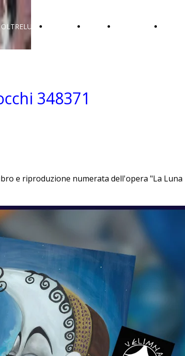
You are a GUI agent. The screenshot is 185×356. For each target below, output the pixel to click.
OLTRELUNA (21, 26)
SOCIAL (98, 26)
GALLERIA (64, 26)
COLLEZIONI (136, 26)
